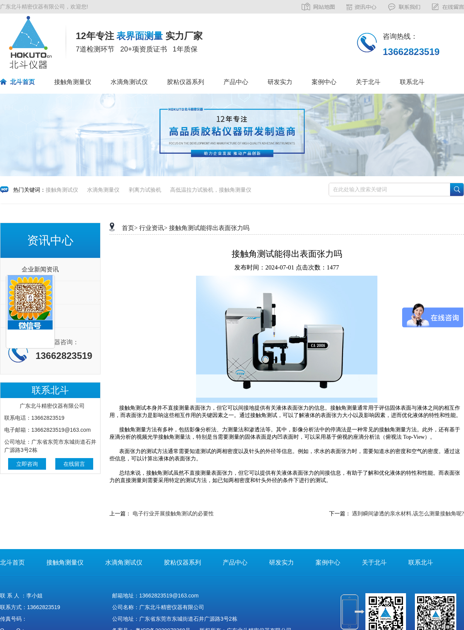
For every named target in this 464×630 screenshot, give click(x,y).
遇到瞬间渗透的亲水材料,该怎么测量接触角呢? (408, 514)
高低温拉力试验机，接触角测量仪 (210, 190)
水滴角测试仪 (129, 82)
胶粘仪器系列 (185, 82)
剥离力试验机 (145, 190)
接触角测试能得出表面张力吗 (209, 228)
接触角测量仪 (72, 82)
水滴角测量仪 (103, 190)
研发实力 (280, 82)
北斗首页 (22, 82)
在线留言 (74, 464)
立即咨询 (27, 464)
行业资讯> (153, 228)
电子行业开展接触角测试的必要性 (173, 514)
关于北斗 (368, 82)
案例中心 (324, 82)
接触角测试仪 (62, 190)
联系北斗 (412, 82)
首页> (130, 228)
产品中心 (235, 82)
